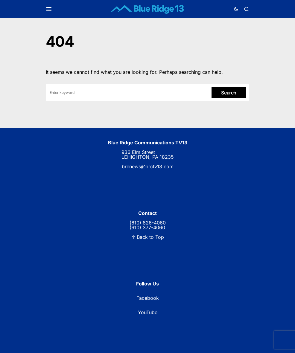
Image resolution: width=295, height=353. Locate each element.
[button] (49, 9)
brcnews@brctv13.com (148, 166)
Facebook (147, 298)
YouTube (147, 312)
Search (228, 93)
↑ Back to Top (147, 237)
